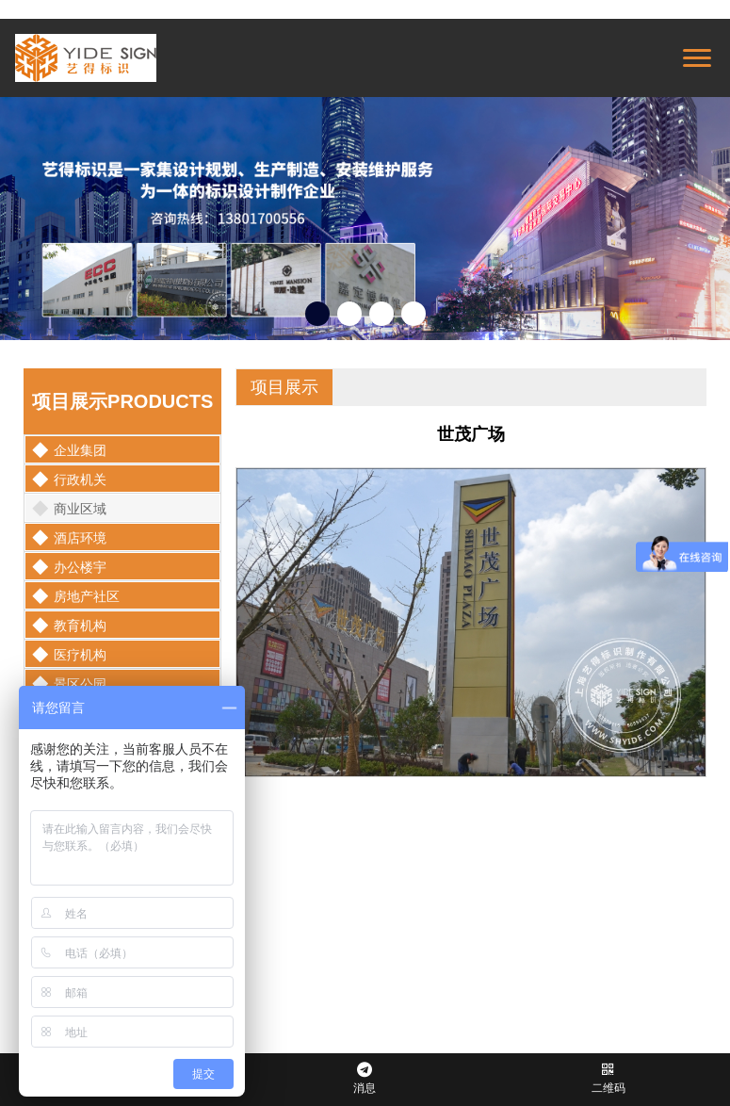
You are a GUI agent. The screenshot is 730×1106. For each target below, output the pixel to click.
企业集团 (69, 450)
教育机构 (69, 625)
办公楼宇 (69, 567)
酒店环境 (69, 537)
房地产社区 (76, 596)
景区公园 (69, 683)
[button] (317, 313)
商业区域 (69, 508)
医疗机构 (69, 654)
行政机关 (69, 479)
